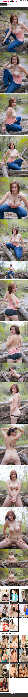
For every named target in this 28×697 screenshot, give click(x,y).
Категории (4, 4)
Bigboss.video (22, 0)
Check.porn (15, 693)
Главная (1, 4)
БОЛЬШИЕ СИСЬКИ (10, 4)
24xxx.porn (12, 693)
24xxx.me (26, 0)
